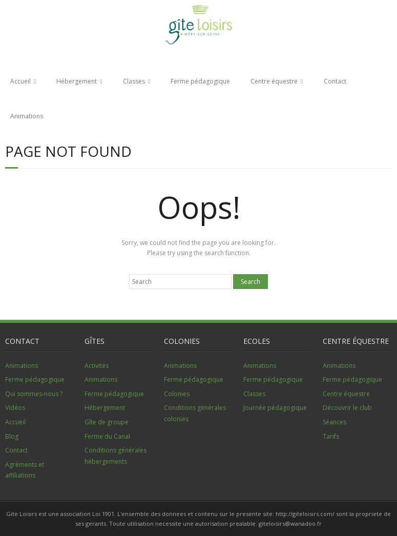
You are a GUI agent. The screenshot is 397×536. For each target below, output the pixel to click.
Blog (11, 436)
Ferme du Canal (107, 436)
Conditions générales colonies (195, 413)
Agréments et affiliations (24, 470)
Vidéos (15, 407)
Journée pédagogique (275, 407)
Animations (26, 116)
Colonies (177, 393)
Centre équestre (274, 81)
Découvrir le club (347, 407)
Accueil (20, 81)
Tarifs (331, 436)
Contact (335, 81)
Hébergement (76, 81)
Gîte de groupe (107, 422)
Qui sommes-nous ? (33, 393)
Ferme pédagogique (200, 81)
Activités (97, 365)
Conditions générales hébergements (116, 456)
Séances (334, 422)
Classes (134, 81)
